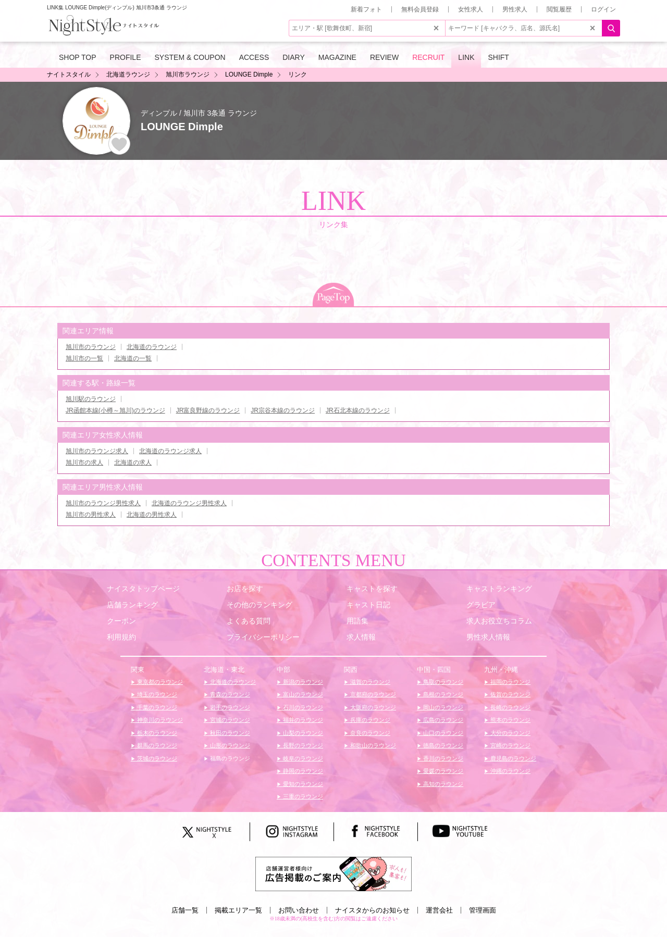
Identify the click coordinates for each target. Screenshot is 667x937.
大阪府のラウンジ (372, 707)
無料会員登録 (420, 9)
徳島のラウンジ (442, 745)
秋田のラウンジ (229, 733)
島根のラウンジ (442, 694)
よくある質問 (248, 621)
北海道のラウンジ (152, 347)
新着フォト (366, 9)
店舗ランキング (132, 605)
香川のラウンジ (442, 758)
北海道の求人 (133, 462)
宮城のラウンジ (229, 720)
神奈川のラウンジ (159, 720)
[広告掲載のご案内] (333, 873)
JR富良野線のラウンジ (208, 410)
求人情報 (361, 637)
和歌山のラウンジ (372, 745)
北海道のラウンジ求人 (170, 451)
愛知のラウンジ (302, 784)
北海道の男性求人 (152, 514)
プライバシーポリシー (263, 637)
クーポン (121, 621)
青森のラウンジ (229, 694)
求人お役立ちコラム (499, 621)
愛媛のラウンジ (442, 771)
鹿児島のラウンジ (512, 758)
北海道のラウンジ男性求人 (189, 503)
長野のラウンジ (302, 745)
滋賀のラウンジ (369, 682)
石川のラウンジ (302, 707)
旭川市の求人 (84, 462)
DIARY (293, 57)
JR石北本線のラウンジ (358, 410)
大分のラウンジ (509, 733)
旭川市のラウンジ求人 (97, 451)
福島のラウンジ (229, 758)
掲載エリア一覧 (238, 910)
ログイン (603, 9)
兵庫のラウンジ (369, 720)
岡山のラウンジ (442, 707)
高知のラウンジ (442, 784)
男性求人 (514, 9)
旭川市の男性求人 (91, 514)
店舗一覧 (185, 910)
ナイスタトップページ (143, 588)
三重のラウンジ (302, 796)
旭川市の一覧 (84, 358)
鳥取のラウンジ (442, 682)
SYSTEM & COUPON (190, 57)
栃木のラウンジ (156, 733)
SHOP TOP (77, 57)
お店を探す (245, 588)
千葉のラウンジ (156, 707)
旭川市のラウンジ (91, 347)
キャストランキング (499, 588)
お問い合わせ (298, 910)
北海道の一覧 (133, 358)
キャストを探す (372, 588)
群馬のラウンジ (156, 745)
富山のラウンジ (302, 694)
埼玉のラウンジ (156, 694)
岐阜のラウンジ (302, 758)
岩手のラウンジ (229, 707)
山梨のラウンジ (302, 733)
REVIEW (384, 57)
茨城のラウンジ (156, 758)
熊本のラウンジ (509, 720)
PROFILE (125, 57)
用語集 (357, 621)
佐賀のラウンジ (509, 694)
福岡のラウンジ (509, 682)
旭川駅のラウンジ (91, 399)
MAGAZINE (337, 57)
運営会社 (439, 910)
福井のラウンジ (302, 720)
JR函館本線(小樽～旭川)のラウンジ (115, 410)
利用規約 (121, 637)
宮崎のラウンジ (509, 745)
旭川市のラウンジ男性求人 (103, 503)
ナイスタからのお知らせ (372, 910)
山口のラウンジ (442, 733)
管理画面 (482, 910)
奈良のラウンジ (369, 733)
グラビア (481, 605)
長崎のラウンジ (509, 707)
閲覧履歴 (559, 9)
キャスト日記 (368, 605)
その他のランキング (259, 605)
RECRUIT (428, 57)
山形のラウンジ (229, 745)
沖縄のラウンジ (509, 771)
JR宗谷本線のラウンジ (283, 410)
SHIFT (498, 57)
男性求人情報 (488, 637)
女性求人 (470, 9)
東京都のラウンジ (159, 682)
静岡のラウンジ (302, 771)
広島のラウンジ (442, 720)
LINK (466, 57)
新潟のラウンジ (302, 682)
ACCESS (254, 57)
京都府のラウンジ (372, 694)
